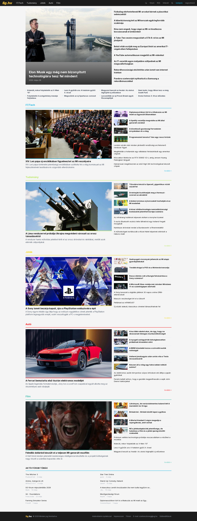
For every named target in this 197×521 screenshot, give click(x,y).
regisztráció (190, 3)
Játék (42, 3)
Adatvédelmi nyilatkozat (102, 516)
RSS (158, 3)
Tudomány (32, 3)
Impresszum (119, 516)
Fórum (128, 516)
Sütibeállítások (165, 516)
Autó (51, 3)
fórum (152, 3)
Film (58, 3)
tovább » (167, 171)
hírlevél (166, 3)
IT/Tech (19, 3)
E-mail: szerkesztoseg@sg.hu (145, 516)
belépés (179, 3)
